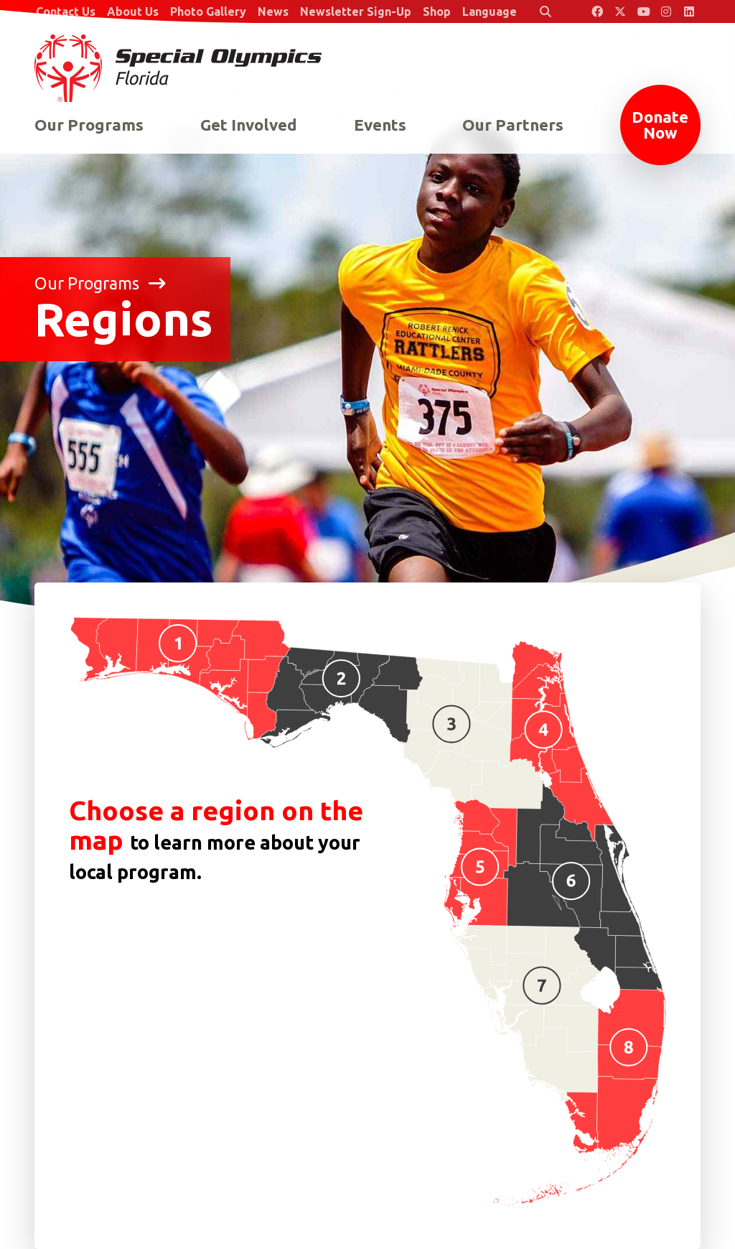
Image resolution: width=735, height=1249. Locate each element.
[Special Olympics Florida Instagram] (666, 11)
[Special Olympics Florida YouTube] (643, 11)
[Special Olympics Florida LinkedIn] (689, 11)
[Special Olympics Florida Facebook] (597, 11)
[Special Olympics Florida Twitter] (620, 11)
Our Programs (99, 283)
